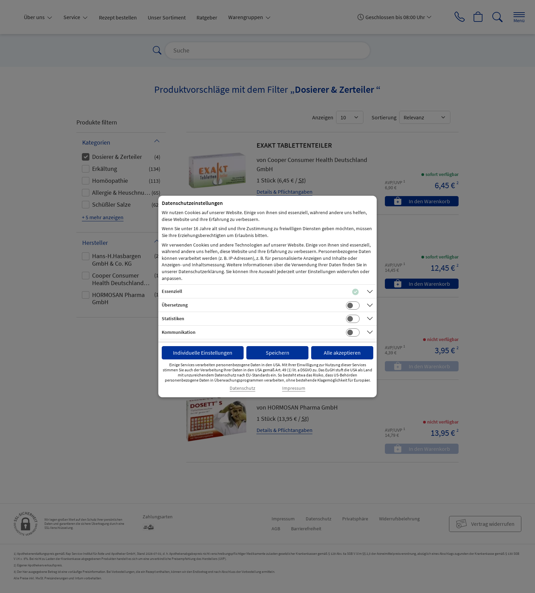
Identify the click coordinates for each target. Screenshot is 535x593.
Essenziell (172, 291)
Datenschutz (242, 388)
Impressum (293, 388)
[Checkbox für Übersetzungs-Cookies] (353, 305)
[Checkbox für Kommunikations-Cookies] (353, 332)
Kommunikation (179, 332)
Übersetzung (175, 305)
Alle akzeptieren (342, 352)
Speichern (277, 352)
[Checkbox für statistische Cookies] (353, 319)
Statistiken (173, 318)
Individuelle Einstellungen (202, 352)
